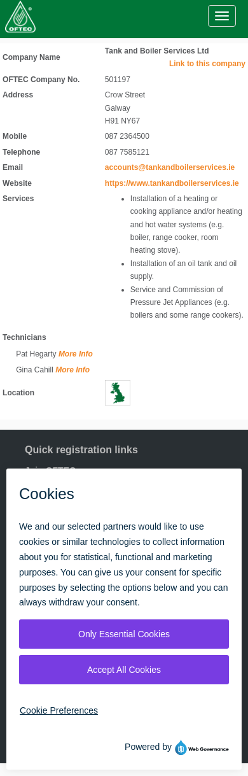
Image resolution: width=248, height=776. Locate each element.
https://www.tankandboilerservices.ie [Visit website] (172, 183)
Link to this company (207, 63)
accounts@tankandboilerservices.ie (170, 167)
